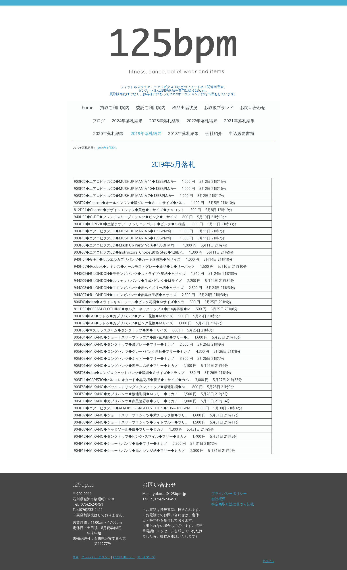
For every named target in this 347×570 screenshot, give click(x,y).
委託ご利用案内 (151, 107)
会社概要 (218, 498)
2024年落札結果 (127, 120)
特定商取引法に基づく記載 (232, 504)
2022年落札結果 (202, 120)
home (87, 107)
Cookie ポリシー (124, 557)
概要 (76, 557)
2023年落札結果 (164, 120)
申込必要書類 (241, 133)
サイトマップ (146, 557)
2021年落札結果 (239, 120)
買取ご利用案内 (114, 107)
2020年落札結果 (108, 133)
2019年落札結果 (146, 133)
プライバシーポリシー (229, 493)
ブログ (99, 120)
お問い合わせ (252, 107)
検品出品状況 (184, 107)
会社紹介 (213, 133)
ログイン (268, 561)
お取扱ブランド (218, 107)
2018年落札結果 (183, 133)
